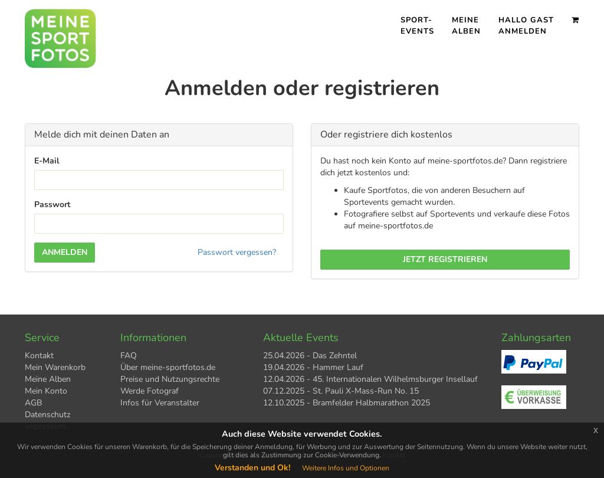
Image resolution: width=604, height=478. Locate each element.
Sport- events (417, 26)
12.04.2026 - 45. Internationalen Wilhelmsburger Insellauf (370, 379)
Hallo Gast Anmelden (526, 26)
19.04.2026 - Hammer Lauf (313, 367)
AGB (33, 402)
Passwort (52, 204)
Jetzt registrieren (445, 259)
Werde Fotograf (149, 391)
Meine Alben (466, 26)
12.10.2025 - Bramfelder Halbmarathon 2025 (346, 402)
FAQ (128, 355)
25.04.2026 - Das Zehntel (310, 355)
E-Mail (46, 160)
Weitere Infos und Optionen (345, 468)
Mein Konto (46, 391)
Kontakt (39, 355)
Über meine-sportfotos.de (167, 367)
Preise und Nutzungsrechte (169, 379)
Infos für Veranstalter (159, 402)
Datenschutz (47, 414)
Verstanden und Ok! (252, 467)
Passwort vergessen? (237, 252)
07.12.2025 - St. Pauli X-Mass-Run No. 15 (341, 391)
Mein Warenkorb (55, 367)
